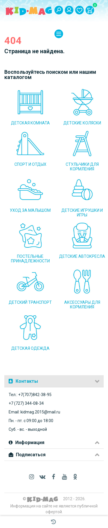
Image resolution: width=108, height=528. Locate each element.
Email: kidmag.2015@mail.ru (34, 412)
